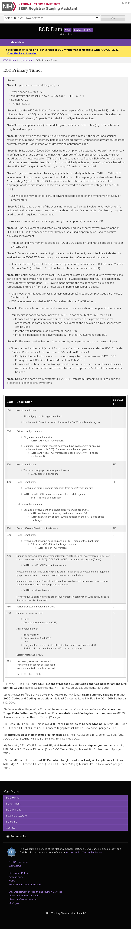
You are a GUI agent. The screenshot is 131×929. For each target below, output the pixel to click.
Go (113, 18)
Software (11, 821)
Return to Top (19, 836)
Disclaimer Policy (18, 873)
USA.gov (14, 903)
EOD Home (9, 60)
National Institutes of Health (24, 895)
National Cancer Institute (23, 899)
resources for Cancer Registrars (84, 852)
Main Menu (18, 42)
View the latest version (22, 53)
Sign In (126, 3)
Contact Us (15, 866)
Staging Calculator (17, 815)
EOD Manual (13, 809)
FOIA (12, 880)
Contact (10, 827)
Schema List (13, 803)
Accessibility (16, 877)
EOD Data (65, 29)
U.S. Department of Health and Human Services (35, 892)
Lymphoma (26, 60)
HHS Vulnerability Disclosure (25, 884)
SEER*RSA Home (18, 862)
